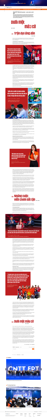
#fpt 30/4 (23, 352)
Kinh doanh (8, 9)
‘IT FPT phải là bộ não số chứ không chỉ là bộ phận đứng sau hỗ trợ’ (14, 378)
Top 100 (31, 9)
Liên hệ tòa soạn (7, 409)
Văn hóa (18, 9)
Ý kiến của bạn (23, 348)
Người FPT (15, 9)
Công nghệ (11, 9)
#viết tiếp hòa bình (18, 352)
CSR (35, 9)
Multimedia (23, 9)
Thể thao (20, 9)
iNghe (33, 9)
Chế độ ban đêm (39, 9)
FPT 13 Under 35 (27, 9)
